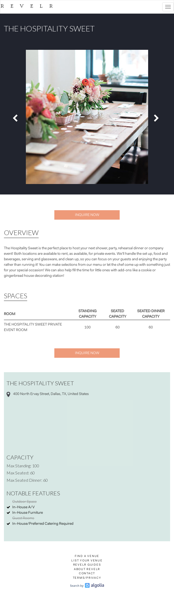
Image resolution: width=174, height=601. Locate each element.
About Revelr (87, 569)
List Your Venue (86, 560)
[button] (16, 117)
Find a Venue (87, 556)
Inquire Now (87, 215)
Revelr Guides (87, 565)
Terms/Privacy (87, 578)
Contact (87, 573)
